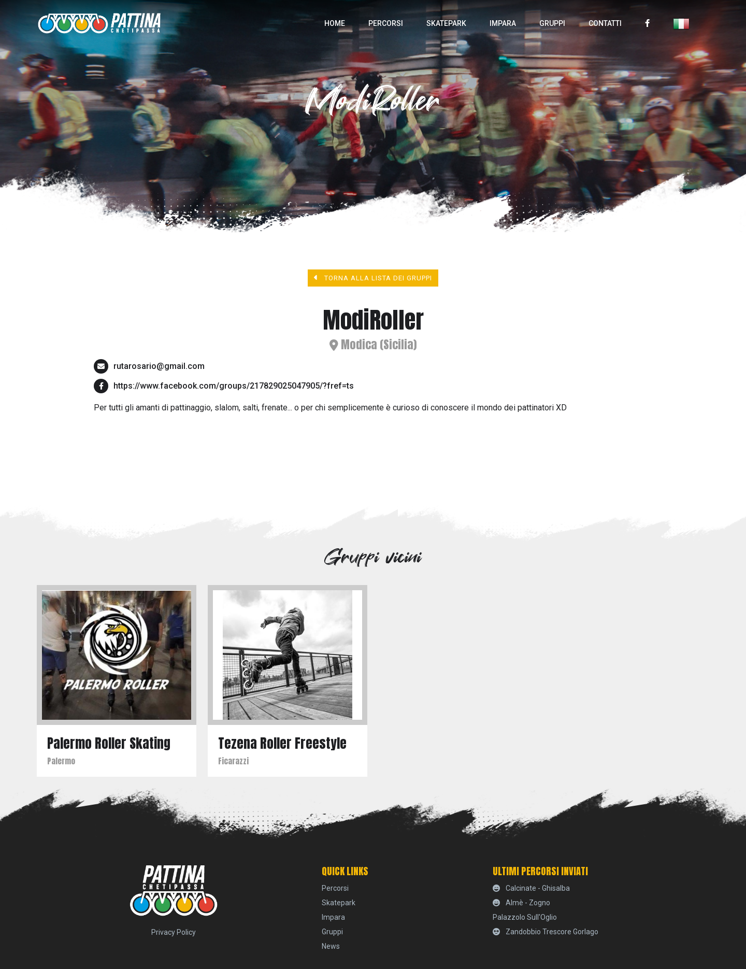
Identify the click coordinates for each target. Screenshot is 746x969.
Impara (503, 23)
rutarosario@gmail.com (159, 366)
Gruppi (552, 23)
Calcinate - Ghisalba (531, 888)
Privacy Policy (173, 932)
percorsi (385, 23)
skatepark (446, 23)
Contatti (605, 23)
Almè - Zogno (521, 903)
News (331, 946)
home (334, 23)
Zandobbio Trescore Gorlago (545, 932)
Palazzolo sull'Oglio (525, 917)
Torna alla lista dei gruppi (373, 278)
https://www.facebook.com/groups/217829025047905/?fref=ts (233, 386)
